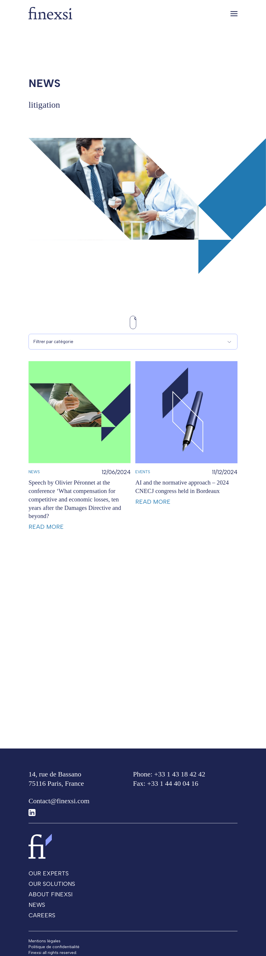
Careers (42, 919)
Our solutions (52, 888)
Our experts (49, 878)
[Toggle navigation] (233, 13)
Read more (46, 541)
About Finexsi (50, 898)
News (34, 486)
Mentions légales (45, 945)
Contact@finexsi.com (59, 805)
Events (142, 486)
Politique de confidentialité (54, 951)
